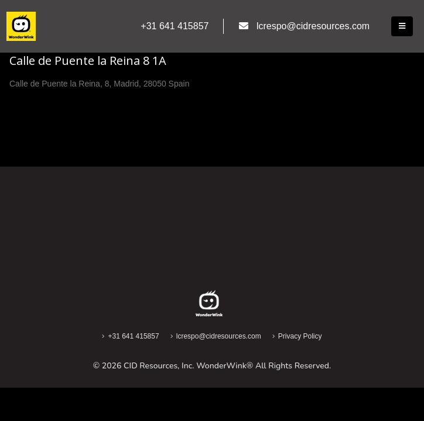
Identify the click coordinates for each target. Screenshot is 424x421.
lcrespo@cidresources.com (218, 336)
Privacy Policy (300, 336)
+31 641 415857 (133, 336)
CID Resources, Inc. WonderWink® (188, 365)
